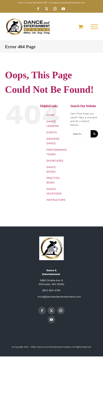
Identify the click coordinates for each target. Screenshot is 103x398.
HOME (50, 115)
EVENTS (51, 132)
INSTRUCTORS (55, 199)
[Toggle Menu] (94, 27)
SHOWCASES (54, 160)
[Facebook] (42, 310)
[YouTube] (51, 319)
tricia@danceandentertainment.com (67, 3)
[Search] (94, 134)
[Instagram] (60, 310)
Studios (66, 347)
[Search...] (80, 134)
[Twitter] (51, 310)
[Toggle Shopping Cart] (80, 26)
